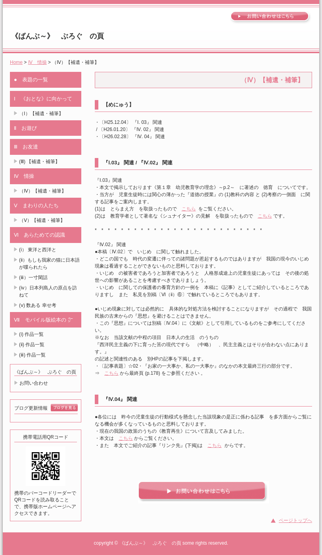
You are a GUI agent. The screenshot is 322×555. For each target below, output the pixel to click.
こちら (189, 209)
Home (16, 62)
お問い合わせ (33, 383)
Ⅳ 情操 (37, 62)
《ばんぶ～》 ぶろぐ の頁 (57, 36)
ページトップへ (295, 520)
